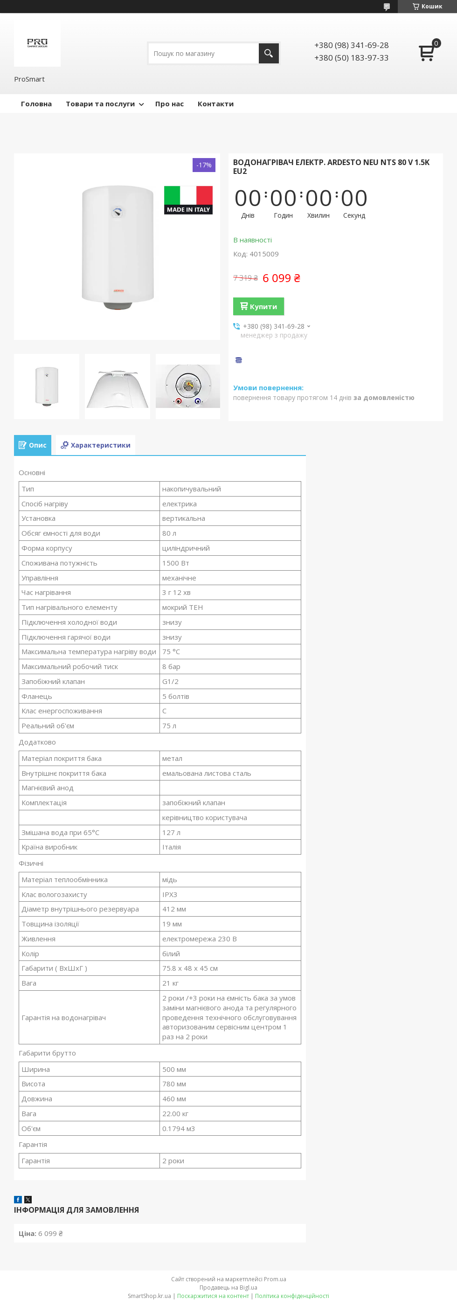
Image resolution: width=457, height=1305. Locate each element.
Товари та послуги (100, 103)
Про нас (169, 103)
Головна (36, 103)
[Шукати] (269, 53)
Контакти (216, 103)
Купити (263, 306)
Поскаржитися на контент (213, 1296)
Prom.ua (275, 1279)
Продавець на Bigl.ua (228, 1287)
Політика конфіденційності (292, 1296)
